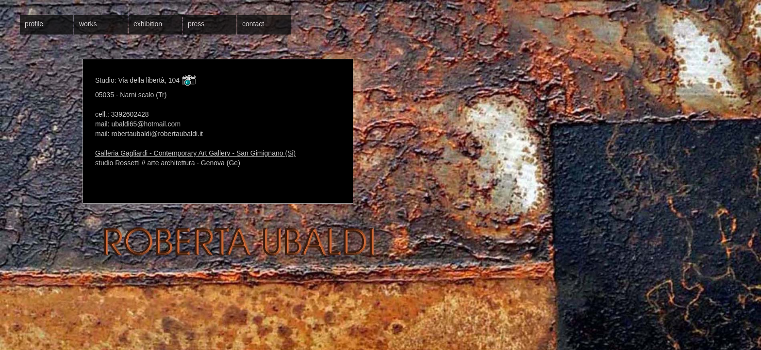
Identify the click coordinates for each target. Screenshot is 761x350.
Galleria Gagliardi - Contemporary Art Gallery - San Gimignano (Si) (195, 153)
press (196, 24)
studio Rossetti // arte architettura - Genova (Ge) (167, 163)
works (88, 24)
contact (253, 24)
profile (34, 24)
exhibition (147, 24)
